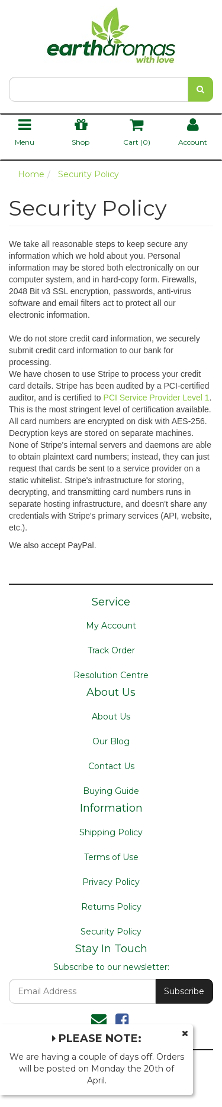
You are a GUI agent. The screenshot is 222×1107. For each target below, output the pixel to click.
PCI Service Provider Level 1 (157, 397)
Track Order (111, 650)
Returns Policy (111, 906)
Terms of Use (111, 857)
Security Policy (111, 931)
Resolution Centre (111, 675)
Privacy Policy (111, 882)
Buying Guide (111, 791)
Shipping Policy (111, 832)
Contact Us (111, 766)
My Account (111, 625)
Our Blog (111, 741)
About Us (111, 716)
